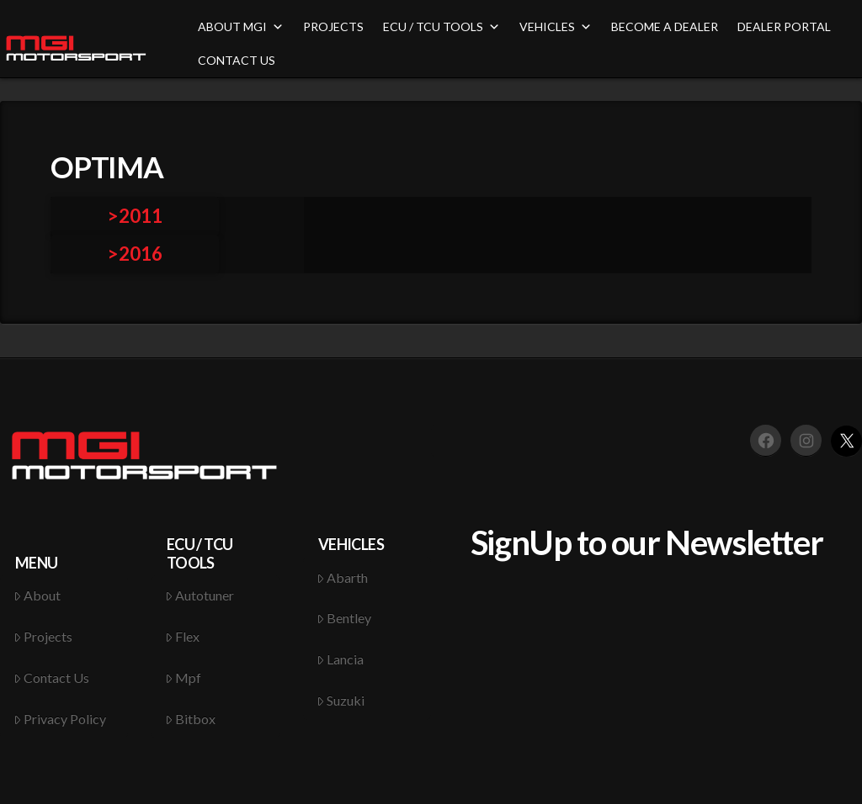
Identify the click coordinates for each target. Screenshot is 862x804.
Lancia (340, 659)
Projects (43, 636)
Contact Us (51, 677)
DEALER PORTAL (784, 26)
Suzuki (341, 700)
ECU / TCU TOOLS (441, 26)
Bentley (344, 618)
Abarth (343, 577)
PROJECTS (333, 26)
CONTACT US (236, 60)
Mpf (183, 677)
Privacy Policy (60, 719)
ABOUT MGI (241, 26)
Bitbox (190, 719)
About (37, 595)
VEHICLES (555, 26)
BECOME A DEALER (664, 26)
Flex (182, 636)
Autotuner (200, 595)
